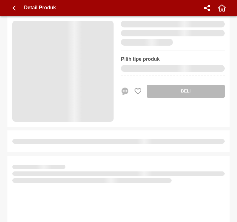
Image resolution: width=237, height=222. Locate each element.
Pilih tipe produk (140, 59)
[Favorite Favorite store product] (138, 91)
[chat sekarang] (125, 91)
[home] (221, 8)
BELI (186, 90)
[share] (207, 8)
